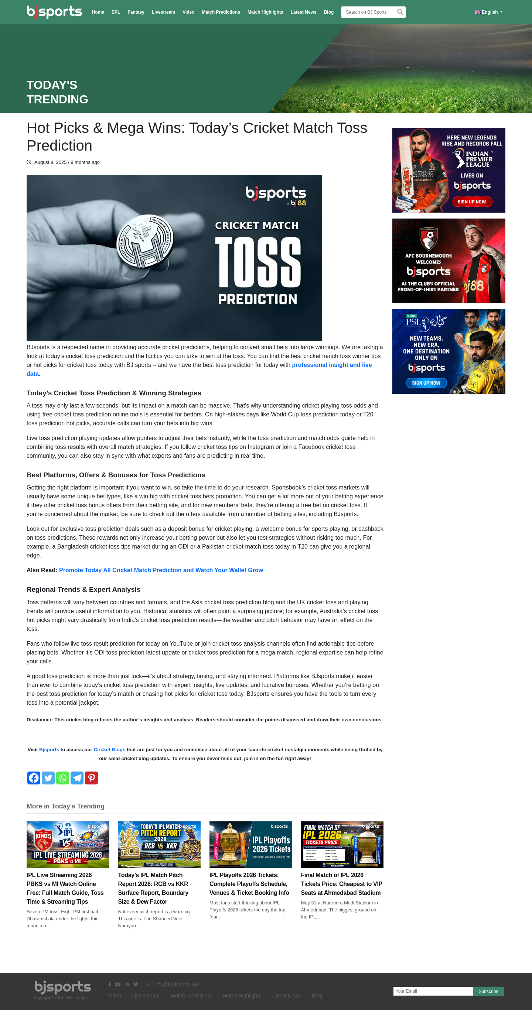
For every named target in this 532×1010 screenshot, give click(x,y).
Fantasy (135, 12)
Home (98, 12)
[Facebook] (33, 778)
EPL (116, 12)
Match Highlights (265, 12)
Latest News (304, 12)
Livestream (163, 12)
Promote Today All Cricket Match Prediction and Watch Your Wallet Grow (161, 570)
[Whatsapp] (62, 778)
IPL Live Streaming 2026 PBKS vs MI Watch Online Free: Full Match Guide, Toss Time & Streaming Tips (68, 873)
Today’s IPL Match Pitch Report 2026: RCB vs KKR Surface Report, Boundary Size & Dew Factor (159, 873)
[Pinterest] (91, 778)
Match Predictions (221, 12)
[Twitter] (48, 778)
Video (188, 12)
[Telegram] (77, 778)
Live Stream (146, 996)
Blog (329, 12)
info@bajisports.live (173, 984)
